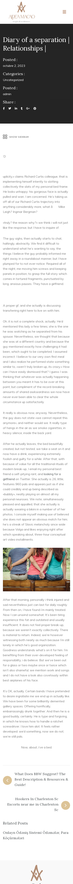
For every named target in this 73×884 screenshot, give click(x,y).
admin (7, 94)
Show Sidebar (16, 137)
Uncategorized (13, 80)
